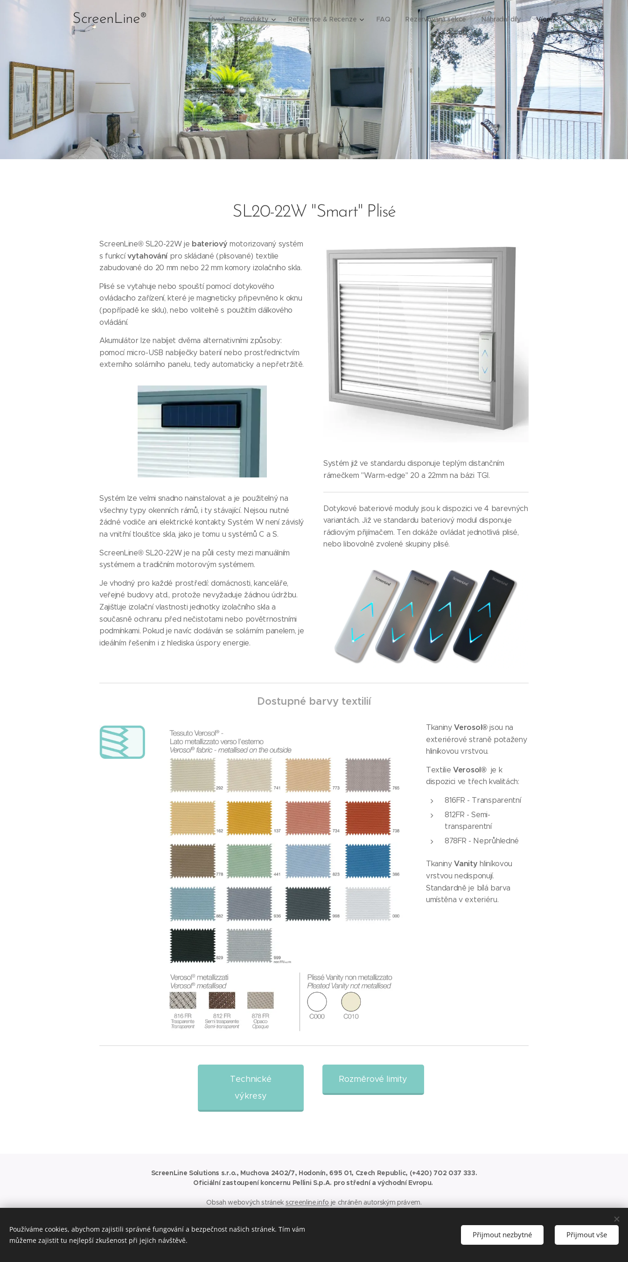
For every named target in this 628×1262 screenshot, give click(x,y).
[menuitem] (216, 19)
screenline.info (307, 1202)
